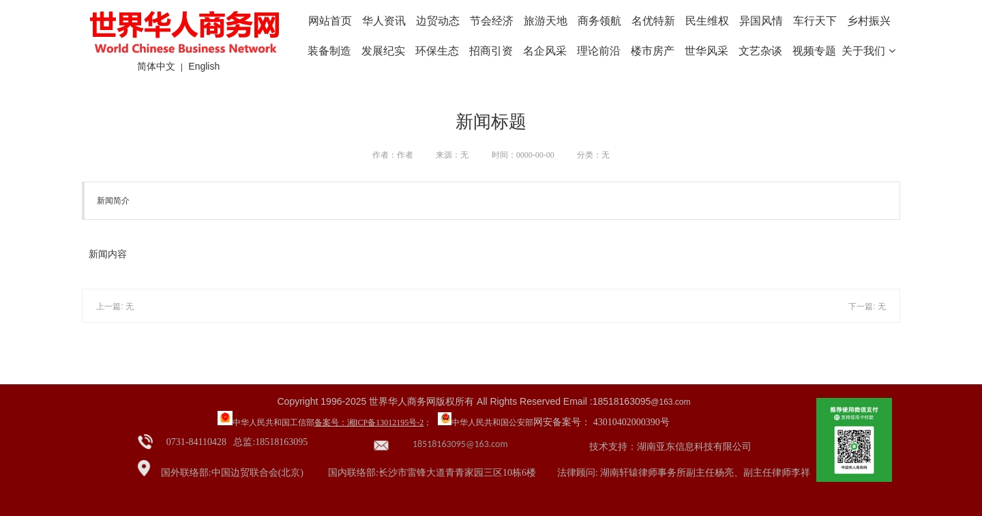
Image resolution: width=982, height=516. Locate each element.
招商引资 (491, 51)
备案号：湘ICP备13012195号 (365, 422)
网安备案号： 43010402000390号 (601, 422)
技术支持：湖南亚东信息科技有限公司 (670, 447)
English (204, 66)
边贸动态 (438, 21)
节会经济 (492, 21)
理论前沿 (599, 51)
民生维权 (707, 21)
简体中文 (156, 66)
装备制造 (329, 51)
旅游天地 (545, 21)
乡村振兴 (869, 21)
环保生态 (437, 51)
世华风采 (706, 51)
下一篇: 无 (867, 306)
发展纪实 (383, 51)
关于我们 (868, 51)
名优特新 (653, 21)
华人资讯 (384, 21)
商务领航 (599, 21)
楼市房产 (652, 51)
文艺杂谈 (760, 51)
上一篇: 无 (115, 306)
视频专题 (814, 51)
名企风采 (545, 51)
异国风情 (761, 21)
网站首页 (330, 21)
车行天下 (815, 21)
